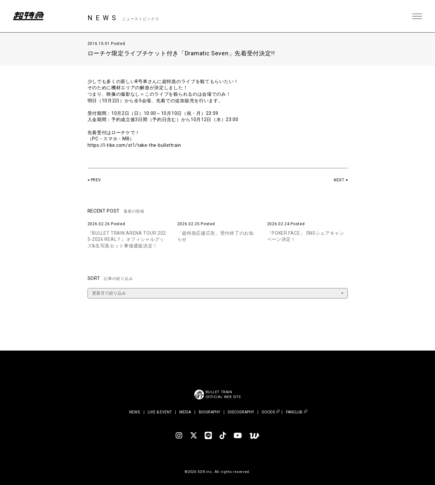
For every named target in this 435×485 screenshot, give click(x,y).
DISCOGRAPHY (241, 412)
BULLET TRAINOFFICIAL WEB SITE (223, 394)
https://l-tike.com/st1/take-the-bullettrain (135, 145)
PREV (96, 180)
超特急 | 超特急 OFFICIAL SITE (29, 16)
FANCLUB (294, 412)
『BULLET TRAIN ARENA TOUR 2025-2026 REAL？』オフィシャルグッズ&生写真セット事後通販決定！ (127, 239)
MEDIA (185, 412)
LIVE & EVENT (160, 412)
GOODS (268, 412)
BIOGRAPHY (209, 412)
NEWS (134, 412)
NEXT (339, 180)
